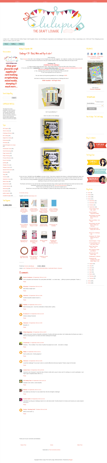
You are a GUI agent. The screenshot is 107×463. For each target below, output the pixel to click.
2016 (89, 194)
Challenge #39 (29, 268)
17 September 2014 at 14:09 (37, 342)
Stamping (5, 172)
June (90, 267)
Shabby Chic (6, 165)
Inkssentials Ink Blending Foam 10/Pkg (33, 242)
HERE (65, 75)
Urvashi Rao (26, 342)
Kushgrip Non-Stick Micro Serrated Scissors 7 (53, 242)
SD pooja (25, 286)
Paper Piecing (6, 155)
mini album (5, 191)
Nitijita (25, 351)
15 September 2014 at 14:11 (35, 304)
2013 (89, 281)
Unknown (25, 295)
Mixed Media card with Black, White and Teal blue (94, 225)
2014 (89, 199)
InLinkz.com (21, 262)
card (24, 268)
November (92, 202)
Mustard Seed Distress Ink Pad (44, 225)
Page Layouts (6, 153)
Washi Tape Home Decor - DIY (93, 247)
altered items (6, 183)
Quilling (4, 162)
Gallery (13, 44)
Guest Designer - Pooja (94, 240)
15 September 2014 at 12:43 (35, 286)
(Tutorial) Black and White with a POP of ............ (94, 229)
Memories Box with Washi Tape (93, 253)
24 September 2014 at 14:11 (34, 389)
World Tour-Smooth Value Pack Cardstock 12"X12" (24, 210)
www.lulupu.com (33, 195)
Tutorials (5, 176)
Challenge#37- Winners (94, 256)
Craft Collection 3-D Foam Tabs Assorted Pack (33, 257)
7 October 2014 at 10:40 (41, 409)
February (91, 276)
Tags (4, 174)
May (90, 269)
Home (6, 44)
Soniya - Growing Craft (29, 409)
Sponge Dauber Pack (43, 241)
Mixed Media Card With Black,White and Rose (94, 217)
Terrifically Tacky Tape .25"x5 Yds (24, 257)
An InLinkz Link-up (23, 192)
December (92, 200)
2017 (89, 192)
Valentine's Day (6, 179)
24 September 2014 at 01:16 (39, 380)
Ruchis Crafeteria (27, 277)
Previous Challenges (95, 89)
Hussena (26, 59)
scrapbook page (7, 195)
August (91, 263)
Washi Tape (5, 181)
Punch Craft (6, 160)
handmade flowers (52, 268)
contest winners (6, 186)
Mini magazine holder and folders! (94, 250)
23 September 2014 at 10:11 (34, 351)
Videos (21, 44)
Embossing (5, 140)
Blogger (71, 459)
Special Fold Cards (7, 169)
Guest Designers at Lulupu (9, 145)
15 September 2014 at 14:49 (35, 323)
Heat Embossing (7, 151)
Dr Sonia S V (26, 313)
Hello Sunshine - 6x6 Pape (49, 80)
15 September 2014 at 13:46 (35, 295)
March (91, 274)
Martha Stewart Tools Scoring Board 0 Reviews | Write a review (43, 210)
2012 (89, 283)
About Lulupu (6, 130)
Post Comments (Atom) (54, 449)
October (91, 205)
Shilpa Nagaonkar (27, 332)
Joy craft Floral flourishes (61, 185)
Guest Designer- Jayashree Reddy (94, 213)
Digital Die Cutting (7, 137)
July (90, 265)
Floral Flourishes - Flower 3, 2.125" (33, 225)
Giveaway (5, 142)
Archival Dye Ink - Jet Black (53, 225)
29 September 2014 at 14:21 (38, 398)
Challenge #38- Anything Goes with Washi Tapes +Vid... (94, 260)
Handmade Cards (7, 148)
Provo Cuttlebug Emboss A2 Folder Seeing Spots (53, 210)
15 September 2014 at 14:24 (37, 313)
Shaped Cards (6, 167)
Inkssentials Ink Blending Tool (24, 241)
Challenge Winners (7, 133)
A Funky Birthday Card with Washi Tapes (94, 243)
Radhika (25, 304)
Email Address (95, 103)
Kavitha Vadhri (27, 398)
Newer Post (23, 445)
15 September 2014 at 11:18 (39, 277)
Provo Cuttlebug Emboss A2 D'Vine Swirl (24, 226)
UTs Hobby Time (27, 380)
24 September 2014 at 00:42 (37, 370)
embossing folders (43, 268)
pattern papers (6, 193)
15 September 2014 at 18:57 (39, 332)
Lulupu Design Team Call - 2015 (94, 209)
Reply (24, 281)
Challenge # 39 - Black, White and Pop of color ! (94, 237)
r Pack (59, 80)
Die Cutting (36, 268)
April (90, 272)
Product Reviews (7, 158)
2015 (89, 196)
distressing (5, 188)
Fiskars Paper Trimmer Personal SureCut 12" (34, 210)
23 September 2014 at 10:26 (35, 360)
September (92, 207)
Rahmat (25, 389)
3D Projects (5, 128)
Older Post (79, 445)
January (91, 278)
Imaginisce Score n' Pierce (44, 257)
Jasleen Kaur (26, 370)
